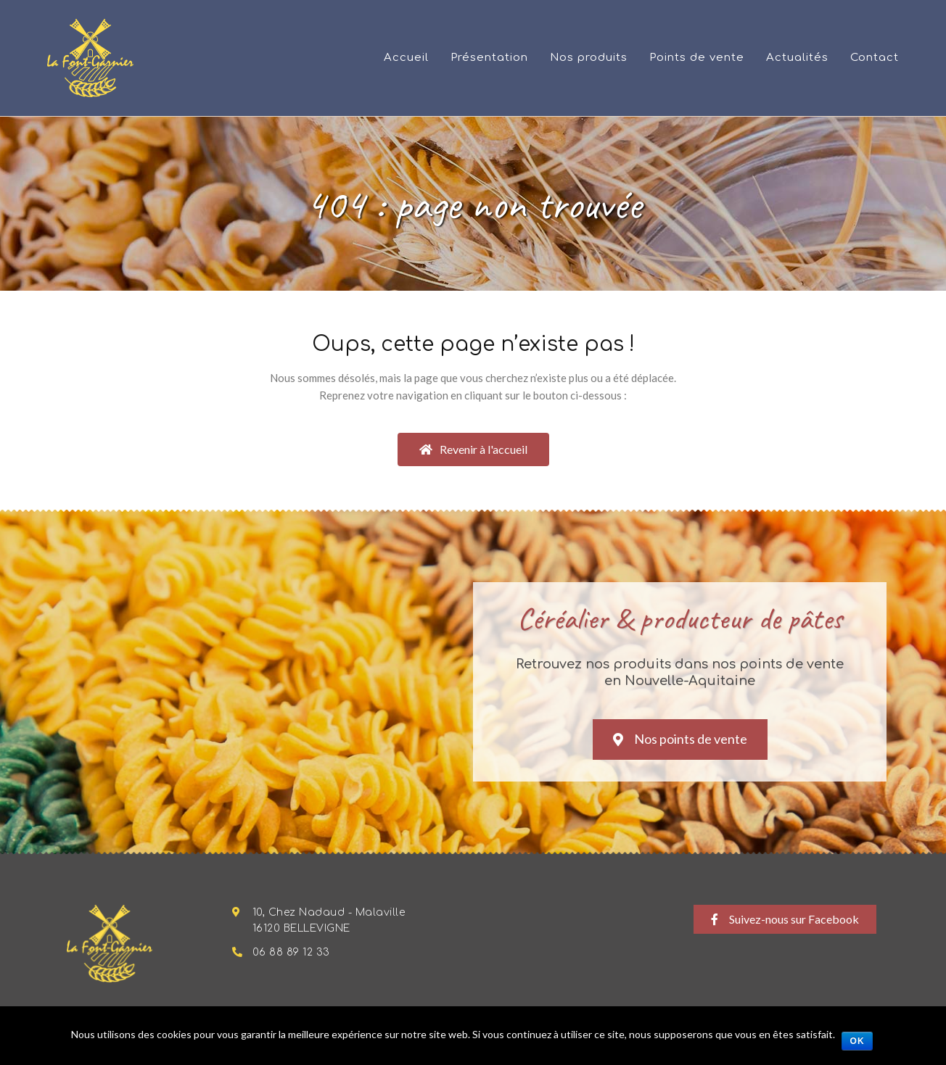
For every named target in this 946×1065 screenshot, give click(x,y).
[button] (473, 449)
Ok (857, 1041)
